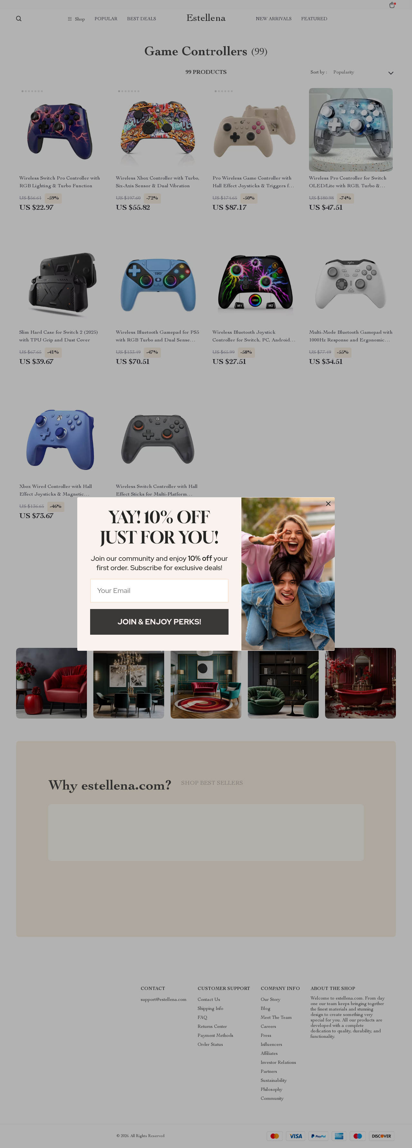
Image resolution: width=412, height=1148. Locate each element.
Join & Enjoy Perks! (159, 622)
